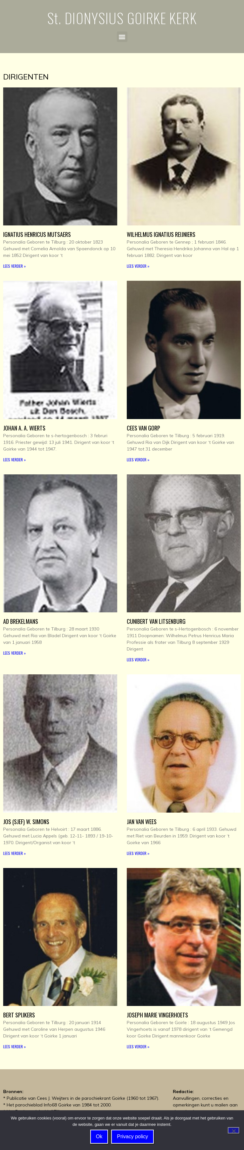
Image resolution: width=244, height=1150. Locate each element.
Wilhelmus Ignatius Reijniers (161, 234)
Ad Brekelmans (20, 621)
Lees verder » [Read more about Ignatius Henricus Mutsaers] (14, 266)
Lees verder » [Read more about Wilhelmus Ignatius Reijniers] (138, 266)
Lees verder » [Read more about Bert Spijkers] (14, 1046)
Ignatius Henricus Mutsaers (37, 234)
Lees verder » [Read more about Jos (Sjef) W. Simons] (14, 853)
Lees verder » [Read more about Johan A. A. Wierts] (14, 459)
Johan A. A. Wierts (24, 428)
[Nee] (233, 1130)
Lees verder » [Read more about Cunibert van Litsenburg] (138, 659)
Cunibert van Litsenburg (156, 621)
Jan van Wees (142, 821)
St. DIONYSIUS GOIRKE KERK (122, 18)
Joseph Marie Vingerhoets (157, 1015)
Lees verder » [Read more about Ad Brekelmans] (14, 653)
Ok (99, 1136)
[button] (122, 36)
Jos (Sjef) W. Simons (26, 821)
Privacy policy (132, 1136)
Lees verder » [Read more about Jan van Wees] (138, 853)
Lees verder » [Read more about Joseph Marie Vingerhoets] (138, 1046)
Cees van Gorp (143, 428)
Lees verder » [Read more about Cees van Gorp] (138, 459)
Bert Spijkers (19, 1015)
